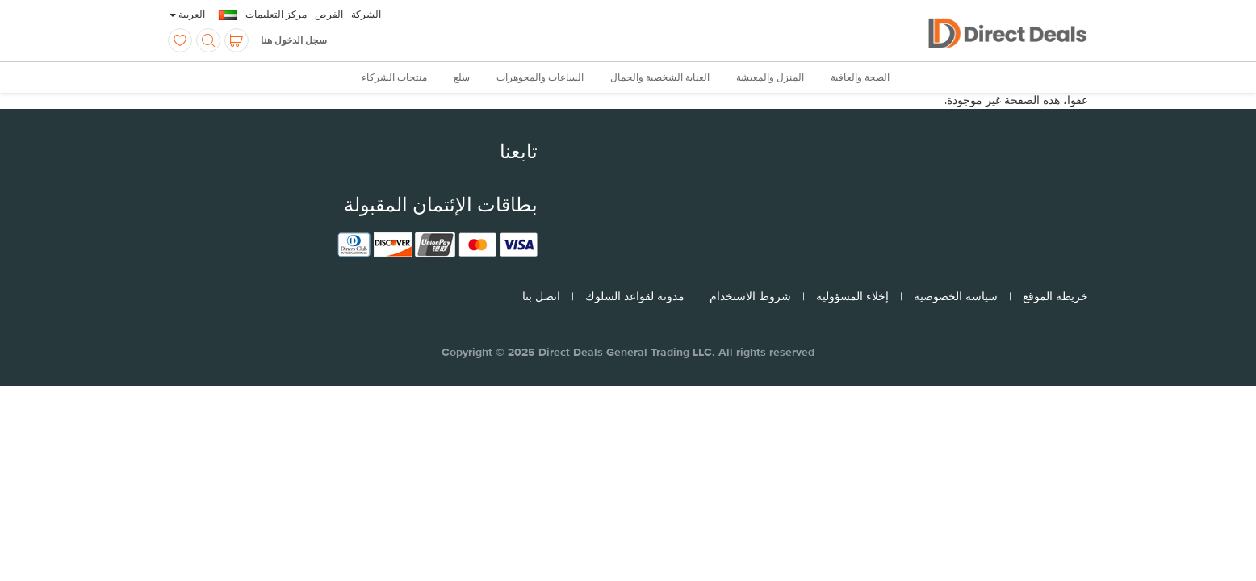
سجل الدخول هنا (294, 40)
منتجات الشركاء (394, 78)
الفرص (329, 14)
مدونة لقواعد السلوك (635, 296)
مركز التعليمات (276, 14)
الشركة (366, 14)
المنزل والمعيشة (770, 78)
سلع (462, 78)
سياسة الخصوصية (956, 296)
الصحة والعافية (860, 78)
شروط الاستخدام (750, 296)
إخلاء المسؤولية (852, 296)
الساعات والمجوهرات (540, 78)
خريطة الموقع (1055, 296)
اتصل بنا (541, 296)
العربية (187, 14)
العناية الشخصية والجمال (660, 78)
